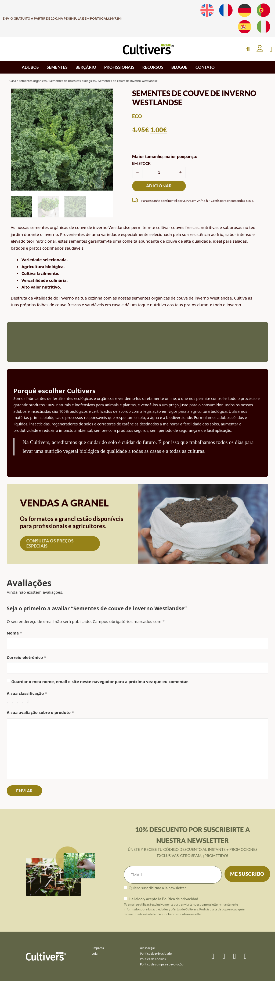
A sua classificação (27, 693)
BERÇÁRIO (85, 67)
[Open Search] (248, 49)
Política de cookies (153, 959)
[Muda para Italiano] (263, 27)
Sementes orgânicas (33, 81)
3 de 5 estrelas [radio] (19, 701)
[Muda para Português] (263, 10)
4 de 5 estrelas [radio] (24, 701)
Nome (14, 633)
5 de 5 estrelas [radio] (29, 701)
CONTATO (205, 67)
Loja (94, 953)
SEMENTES (57, 67)
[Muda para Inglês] (207, 10)
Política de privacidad (180, 898)
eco (137, 116)
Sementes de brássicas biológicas (72, 81)
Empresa (98, 948)
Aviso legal (147, 948)
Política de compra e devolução (161, 964)
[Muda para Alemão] (244, 10)
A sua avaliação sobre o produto (40, 712)
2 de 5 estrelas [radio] (14, 701)
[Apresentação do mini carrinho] (271, 49)
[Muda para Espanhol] (244, 27)
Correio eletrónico (26, 657)
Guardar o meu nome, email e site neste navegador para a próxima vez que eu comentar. (100, 681)
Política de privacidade (156, 953)
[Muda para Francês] (225, 10)
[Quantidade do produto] (159, 172)
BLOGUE (179, 67)
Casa (12, 81)
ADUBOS (30, 67)
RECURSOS (152, 67)
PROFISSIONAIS (119, 67)
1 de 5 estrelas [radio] (9, 701)
